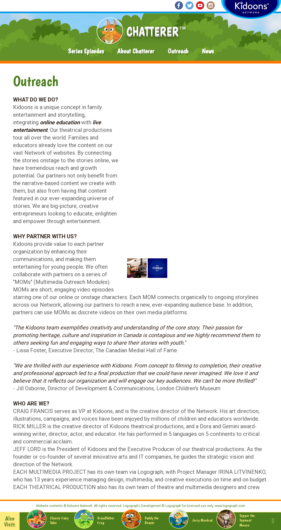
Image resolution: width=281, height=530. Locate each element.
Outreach (178, 51)
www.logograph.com (229, 506)
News (208, 51)
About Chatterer (135, 51)
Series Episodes (86, 51)
